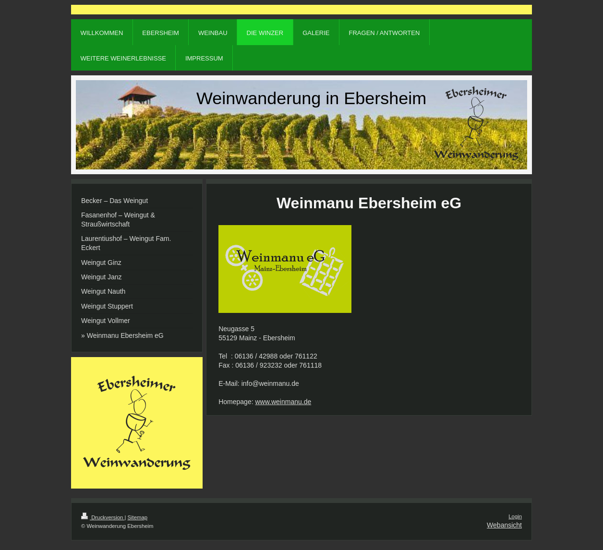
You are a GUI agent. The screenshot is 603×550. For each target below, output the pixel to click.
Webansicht (504, 525)
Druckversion (102, 517)
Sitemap (138, 517)
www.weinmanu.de (283, 402)
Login (515, 516)
